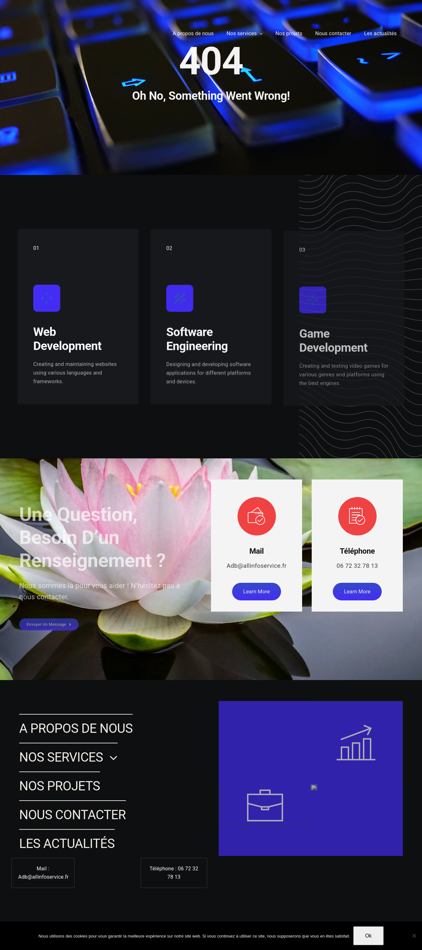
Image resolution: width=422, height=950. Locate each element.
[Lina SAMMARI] (25, 23)
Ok (368, 935)
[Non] (414, 935)
